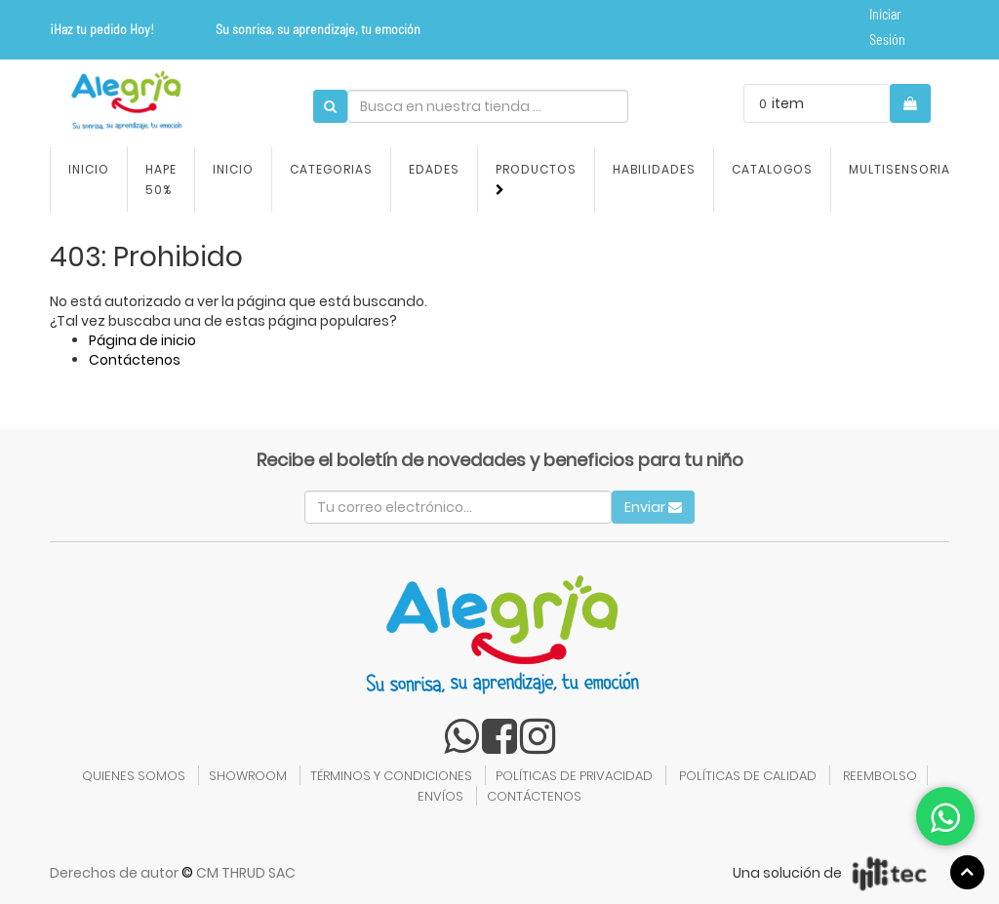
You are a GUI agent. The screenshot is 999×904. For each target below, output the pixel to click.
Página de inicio (142, 340)
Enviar (653, 507)
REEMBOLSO (880, 775)
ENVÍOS (440, 796)
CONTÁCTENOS (534, 796)
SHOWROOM (248, 775)
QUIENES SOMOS (133, 775)
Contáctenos (134, 360)
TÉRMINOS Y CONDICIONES (391, 775)
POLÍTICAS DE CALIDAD (748, 775)
